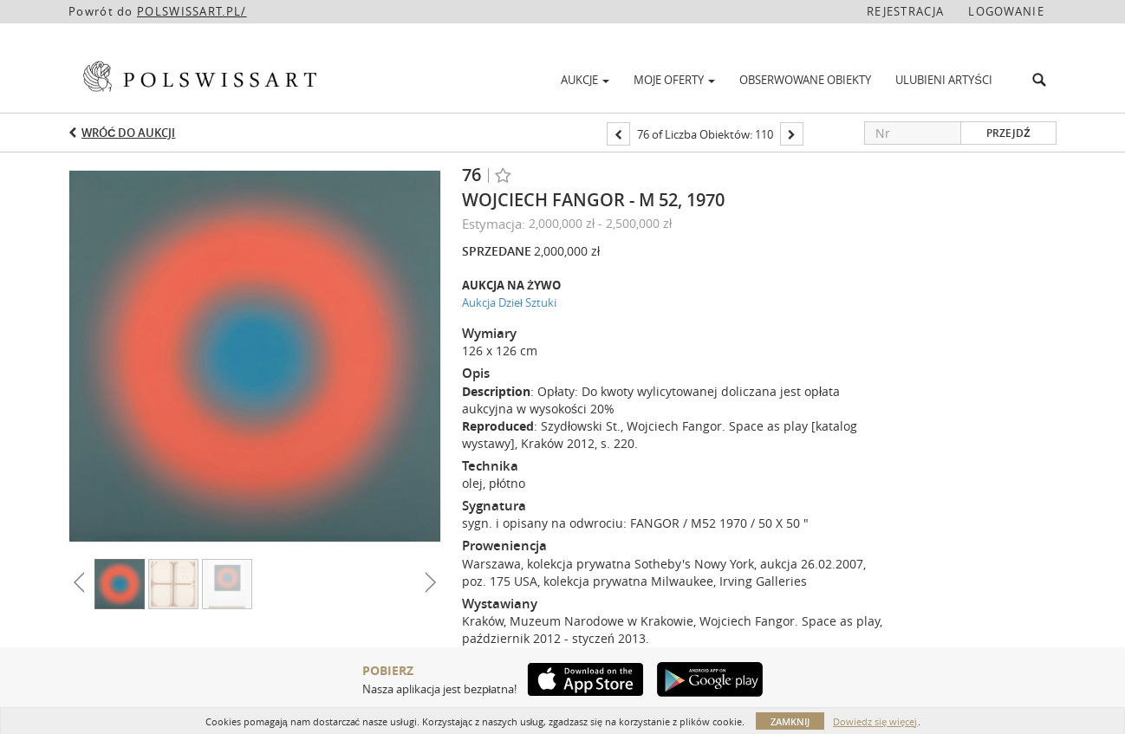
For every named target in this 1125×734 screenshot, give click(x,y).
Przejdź (1008, 133)
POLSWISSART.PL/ (192, 11)
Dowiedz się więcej (875, 721)
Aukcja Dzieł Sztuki (509, 302)
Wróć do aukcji (128, 132)
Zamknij (790, 721)
